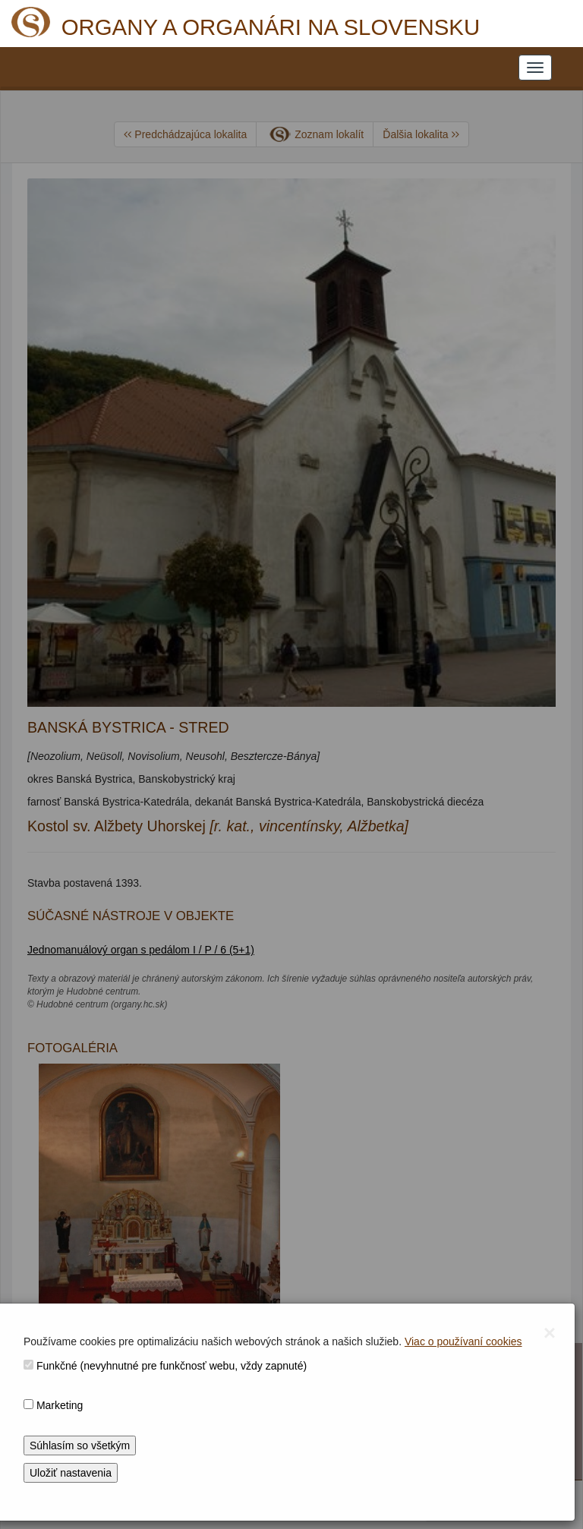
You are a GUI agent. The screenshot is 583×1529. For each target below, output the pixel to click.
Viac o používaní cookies (463, 1341)
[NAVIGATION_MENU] (535, 67)
